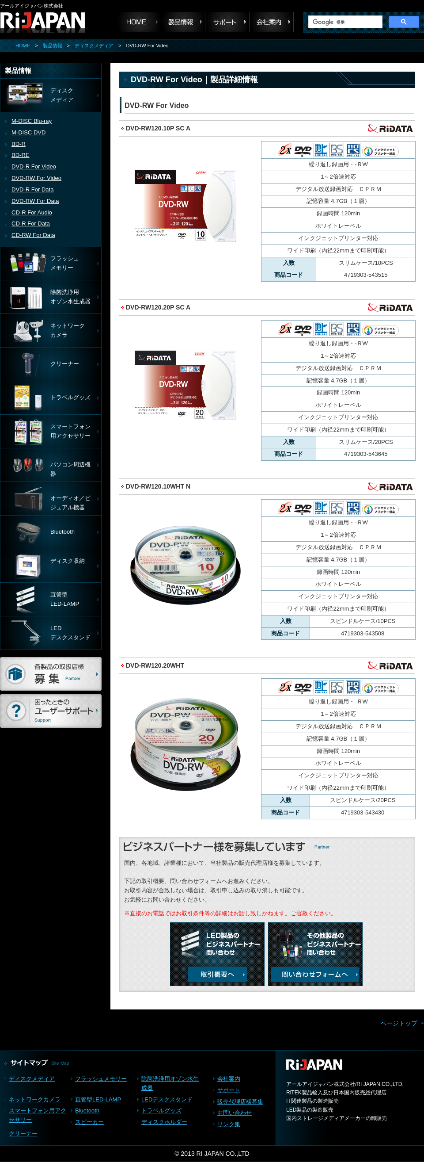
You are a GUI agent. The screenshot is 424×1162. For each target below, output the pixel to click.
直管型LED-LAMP (98, 1099)
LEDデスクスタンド (167, 1099)
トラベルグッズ (161, 1110)
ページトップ (398, 1023)
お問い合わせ (234, 1112)
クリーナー (23, 1133)
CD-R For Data (30, 223)
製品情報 (52, 45)
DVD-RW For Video (36, 178)
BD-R (18, 144)
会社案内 (272, 22)
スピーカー (89, 1122)
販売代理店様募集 (240, 1101)
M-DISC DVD (28, 132)
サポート (227, 22)
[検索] (344, 22)
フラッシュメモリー (101, 1078)
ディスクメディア (94, 45)
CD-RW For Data (33, 235)
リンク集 (228, 1124)
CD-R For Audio (31, 212)
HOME (22, 45)
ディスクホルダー (164, 1122)
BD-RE (20, 155)
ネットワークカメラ (35, 1099)
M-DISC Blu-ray (31, 121)
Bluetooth (87, 1110)
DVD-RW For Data (35, 201)
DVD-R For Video (33, 166)
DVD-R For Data (32, 189)
